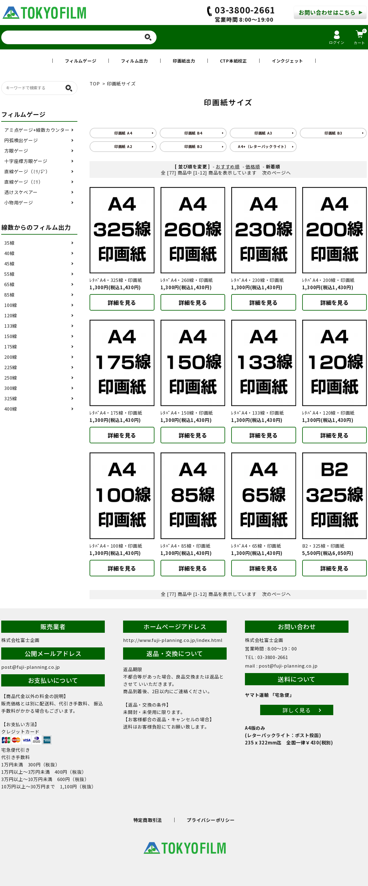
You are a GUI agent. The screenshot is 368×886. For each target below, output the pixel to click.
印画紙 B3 (333, 132)
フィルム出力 (134, 61)
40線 (9, 253)
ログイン (337, 38)
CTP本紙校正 (233, 61)
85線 (9, 294)
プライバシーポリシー (211, 820)
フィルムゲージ (80, 61)
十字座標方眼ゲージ (26, 161)
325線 (10, 398)
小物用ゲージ (18, 202)
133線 (10, 325)
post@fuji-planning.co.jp (30, 667)
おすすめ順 (228, 166)
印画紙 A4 (123, 132)
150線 (10, 336)
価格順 (253, 166)
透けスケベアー (20, 192)
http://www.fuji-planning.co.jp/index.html (173, 640)
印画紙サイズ (121, 83)
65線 (9, 284)
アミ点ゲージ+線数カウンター (37, 130)
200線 (10, 357)
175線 (10, 346)
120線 (10, 315)
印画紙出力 (184, 61)
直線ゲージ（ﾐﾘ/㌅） (27, 171)
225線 (10, 367)
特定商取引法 (147, 820)
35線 (9, 243)
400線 (10, 408)
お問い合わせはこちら (327, 12)
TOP (95, 83)
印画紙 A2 (123, 146)
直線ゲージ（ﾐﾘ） (23, 181)
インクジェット (287, 61)
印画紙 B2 (193, 146)
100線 (10, 305)
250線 (10, 377)
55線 (9, 274)
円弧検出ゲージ (21, 140)
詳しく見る (296, 710)
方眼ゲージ (16, 150)
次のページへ (276, 172)
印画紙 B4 (193, 132)
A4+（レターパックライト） (263, 146)
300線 (10, 388)
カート (360, 37)
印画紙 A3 (263, 132)
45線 (9, 263)
